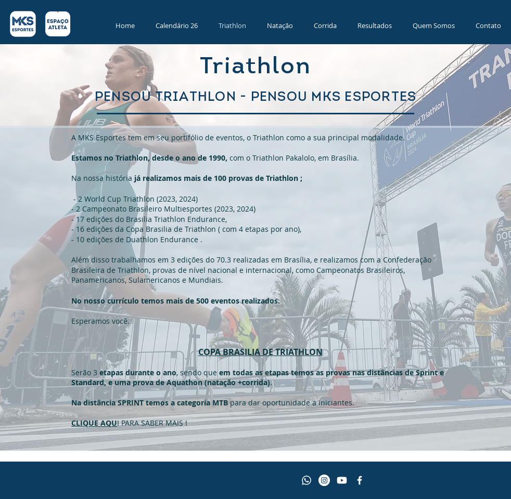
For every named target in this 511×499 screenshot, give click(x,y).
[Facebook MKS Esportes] (359, 480)
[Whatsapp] (306, 480)
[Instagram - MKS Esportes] (324, 480)
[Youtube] (342, 480)
